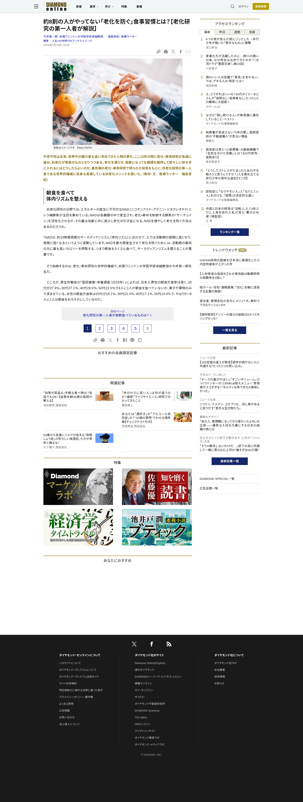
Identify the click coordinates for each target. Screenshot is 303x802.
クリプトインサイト (145, 730)
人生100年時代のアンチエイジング (72, 40)
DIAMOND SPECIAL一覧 (217, 478)
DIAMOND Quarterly (147, 710)
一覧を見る (229, 330)
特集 (133, 7)
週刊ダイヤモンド (144, 669)
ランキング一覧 (230, 232)
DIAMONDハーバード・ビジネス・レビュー (158, 676)
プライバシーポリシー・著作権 (76, 697)
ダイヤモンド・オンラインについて (79, 655)
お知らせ (219, 683)
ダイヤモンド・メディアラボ (150, 744)
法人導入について (69, 724)
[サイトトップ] (62, 7)
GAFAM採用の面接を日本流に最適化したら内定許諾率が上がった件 (230, 262)
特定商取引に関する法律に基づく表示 (81, 690)
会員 (252, 32)
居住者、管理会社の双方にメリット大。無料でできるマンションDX (230, 303)
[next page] (148, 328)
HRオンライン (143, 724)
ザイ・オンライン (144, 690)
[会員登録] (251, 7)
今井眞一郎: (73, 36)
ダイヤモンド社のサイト (149, 655)
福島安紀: (122, 36)
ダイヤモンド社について (229, 655)
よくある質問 (66, 703)
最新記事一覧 (230, 461)
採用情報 (219, 676)
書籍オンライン (143, 683)
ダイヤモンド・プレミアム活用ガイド (79, 676)
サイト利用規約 (68, 683)
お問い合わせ (67, 717)
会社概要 (219, 669)
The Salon (141, 717)
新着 (88, 7)
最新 (207, 32)
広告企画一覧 (209, 488)
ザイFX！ (140, 697)
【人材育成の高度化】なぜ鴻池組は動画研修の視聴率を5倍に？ (230, 275)
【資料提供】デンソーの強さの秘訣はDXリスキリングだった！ (230, 316)
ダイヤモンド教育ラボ (147, 737)
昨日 (222, 32)
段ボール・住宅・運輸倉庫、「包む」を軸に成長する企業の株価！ (230, 289)
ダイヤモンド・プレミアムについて (78, 669)
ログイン (234, 7)
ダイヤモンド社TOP (225, 663)
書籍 (149, 7)
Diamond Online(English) (150, 663)
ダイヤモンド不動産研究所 (150, 703)
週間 (237, 32)
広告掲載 (64, 710)
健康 (46, 40)
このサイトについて (70, 663)
